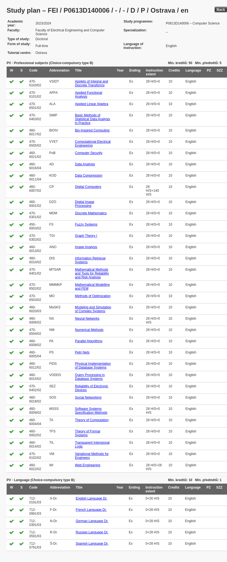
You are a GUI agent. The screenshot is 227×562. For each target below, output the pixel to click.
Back (221, 9)
